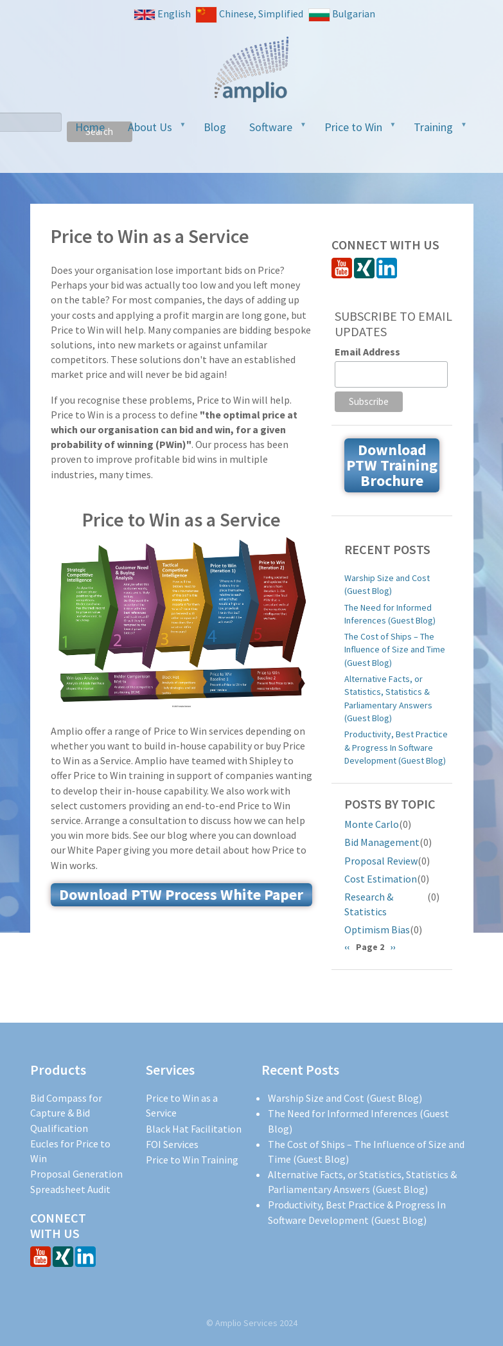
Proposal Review (381, 860)
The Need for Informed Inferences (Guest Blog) (390, 614)
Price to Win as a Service (182, 1105)
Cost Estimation (380, 878)
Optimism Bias (377, 929)
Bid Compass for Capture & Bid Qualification (66, 1112)
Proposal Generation (76, 1173)
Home (90, 127)
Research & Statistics (368, 904)
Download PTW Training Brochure (391, 465)
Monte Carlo (371, 824)
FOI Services (172, 1144)
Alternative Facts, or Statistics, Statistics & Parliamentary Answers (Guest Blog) (388, 698)
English (162, 14)
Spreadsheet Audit (70, 1189)
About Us (152, 131)
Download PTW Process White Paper (181, 894)
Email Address (367, 351)
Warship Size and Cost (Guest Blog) (387, 584)
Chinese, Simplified (249, 14)
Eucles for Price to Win (70, 1151)
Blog (215, 127)
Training (435, 131)
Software (273, 131)
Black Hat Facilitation (194, 1128)
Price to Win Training (192, 1159)
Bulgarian (341, 14)
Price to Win (355, 131)
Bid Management (381, 842)
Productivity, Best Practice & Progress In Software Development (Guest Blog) (396, 747)
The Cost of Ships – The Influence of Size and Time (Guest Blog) (394, 650)
